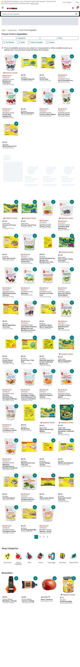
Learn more (34, 3)
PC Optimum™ (66, 2)
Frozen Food (12, 30)
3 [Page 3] (43, 537)
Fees (77, 2)
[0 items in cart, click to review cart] (77, 8)
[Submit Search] (76, 14)
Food (3, 30)
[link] (32, 537)
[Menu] (2, 7)
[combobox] (40, 14)
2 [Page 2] (40, 537)
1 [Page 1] (36, 537)
